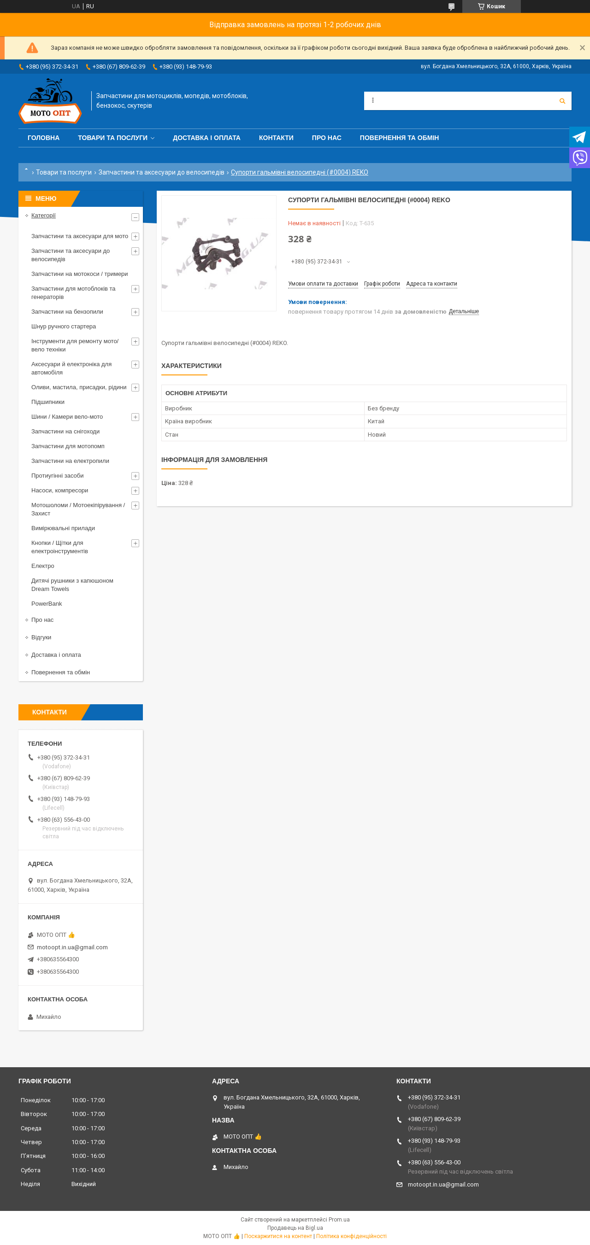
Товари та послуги (113, 137)
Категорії (43, 215)
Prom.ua (339, 1219)
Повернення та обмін (399, 137)
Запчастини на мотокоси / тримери (79, 273)
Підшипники (48, 401)
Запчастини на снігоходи (65, 431)
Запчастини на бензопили (67, 311)
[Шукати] (562, 101)
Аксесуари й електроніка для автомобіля (71, 368)
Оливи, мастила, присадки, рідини (79, 387)
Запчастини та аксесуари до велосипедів (161, 172)
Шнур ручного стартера (63, 326)
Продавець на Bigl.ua (295, 1228)
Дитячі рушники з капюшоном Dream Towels (72, 584)
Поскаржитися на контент (278, 1236)
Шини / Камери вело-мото (67, 416)
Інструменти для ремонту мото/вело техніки (74, 345)
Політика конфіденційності (351, 1236)
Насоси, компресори (59, 490)
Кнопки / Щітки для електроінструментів (59, 547)
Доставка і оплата (207, 137)
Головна (43, 137)
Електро (42, 565)
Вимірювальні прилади (63, 528)
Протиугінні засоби (57, 475)
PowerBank (46, 603)
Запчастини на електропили (70, 460)
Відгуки (41, 637)
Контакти (276, 137)
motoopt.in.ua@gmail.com (72, 947)
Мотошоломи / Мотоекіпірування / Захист (78, 509)
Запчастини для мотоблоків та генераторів (73, 292)
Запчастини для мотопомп (68, 446)
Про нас (327, 137)
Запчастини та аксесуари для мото (79, 236)
